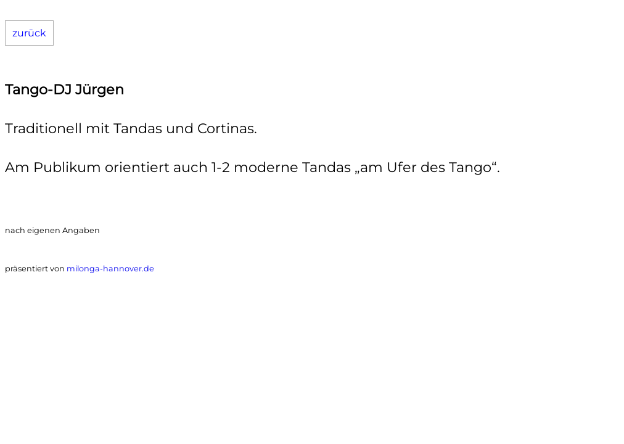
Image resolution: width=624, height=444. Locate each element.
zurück (29, 33)
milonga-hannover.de (110, 268)
